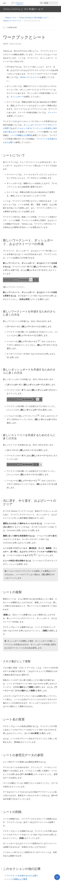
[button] (4, 2)
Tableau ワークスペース (12, 21)
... (51, 18)
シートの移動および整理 (20, 135)
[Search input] (51, 3)
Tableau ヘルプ (10, 18)
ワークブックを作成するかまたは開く (22, 875)
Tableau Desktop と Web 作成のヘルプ (33, 18)
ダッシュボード (16, 96)
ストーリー (52, 112)
